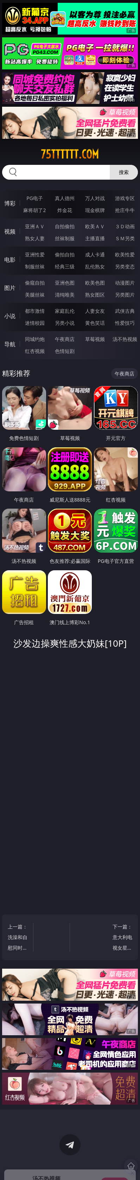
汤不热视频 (125, 339)
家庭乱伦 (65, 311)
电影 (9, 259)
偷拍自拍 (65, 254)
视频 (9, 231)
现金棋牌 (95, 210)
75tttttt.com (70, 154)
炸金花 (64, 210)
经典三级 (65, 266)
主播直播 (95, 238)
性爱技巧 (125, 322)
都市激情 (35, 311)
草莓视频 (95, 339)
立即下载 (115, 1164)
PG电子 (34, 198)
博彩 (9, 203)
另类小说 (65, 322)
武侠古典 (125, 311)
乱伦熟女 (95, 266)
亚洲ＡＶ (35, 226)
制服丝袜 (35, 266)
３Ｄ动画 (125, 226)
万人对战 (95, 198)
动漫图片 (125, 282)
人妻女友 (95, 311)
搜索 (124, 172)
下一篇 (121, 938)
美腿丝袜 (35, 294)
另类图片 (125, 294)
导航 (9, 344)
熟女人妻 (35, 238)
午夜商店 (65, 339)
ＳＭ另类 (125, 238)
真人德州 (65, 198)
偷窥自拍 (35, 282)
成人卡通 (95, 254)
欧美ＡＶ (95, 226)
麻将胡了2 (34, 210)
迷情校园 (35, 322)
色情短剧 (65, 351)
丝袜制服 (65, 238)
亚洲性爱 (35, 254)
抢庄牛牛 (125, 210)
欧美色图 (95, 282)
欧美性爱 (125, 254)
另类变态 (125, 266)
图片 (9, 288)
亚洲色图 (65, 282)
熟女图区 (95, 294)
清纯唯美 (65, 294)
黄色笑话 (95, 322)
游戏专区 (125, 198)
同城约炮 (35, 339)
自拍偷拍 (65, 226)
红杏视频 (35, 351)
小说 (9, 316)
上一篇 (19, 938)
